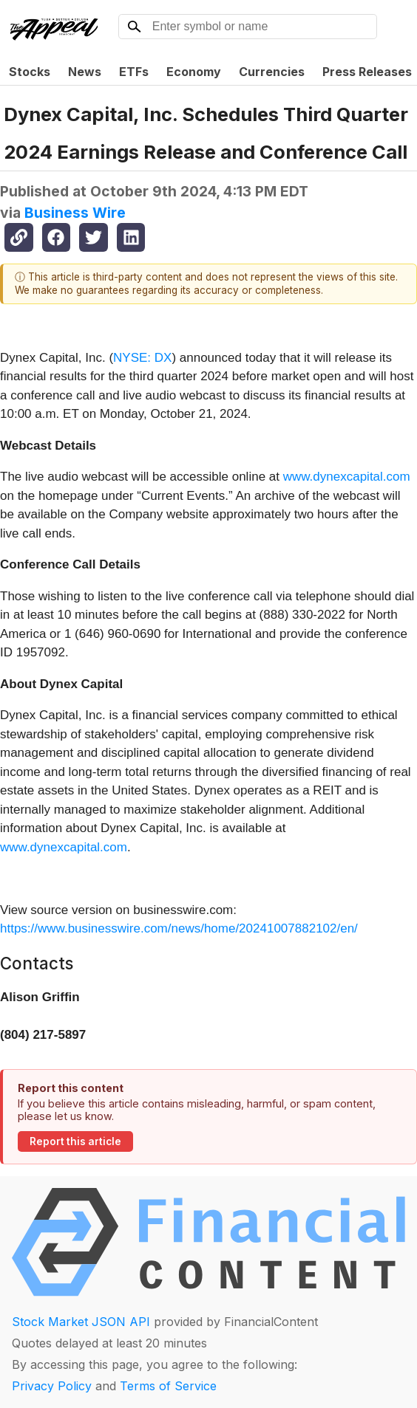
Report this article (75, 1141)
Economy (193, 71)
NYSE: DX (142, 358)
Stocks (29, 71)
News (84, 71)
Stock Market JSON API (81, 1321)
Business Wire (75, 212)
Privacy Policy (52, 1385)
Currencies (272, 71)
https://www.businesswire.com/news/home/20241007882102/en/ (179, 928)
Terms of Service (168, 1385)
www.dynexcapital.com (346, 477)
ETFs (134, 71)
